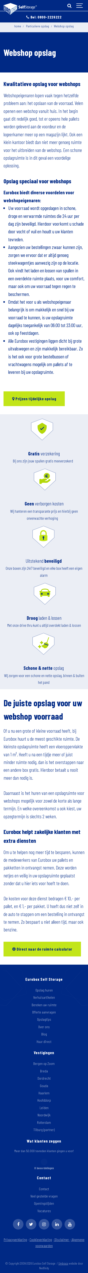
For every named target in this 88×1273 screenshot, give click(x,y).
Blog (44, 1034)
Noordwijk (44, 1115)
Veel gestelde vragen (44, 1196)
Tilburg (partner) (44, 1129)
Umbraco (63, 1263)
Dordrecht (44, 1078)
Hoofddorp (44, 1100)
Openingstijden (44, 1203)
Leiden (44, 1107)
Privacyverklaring (15, 1239)
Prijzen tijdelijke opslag (34, 398)
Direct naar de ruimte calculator (42, 949)
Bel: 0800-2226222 (43, 17)
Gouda (44, 1085)
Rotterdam (44, 1122)
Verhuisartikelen (44, 997)
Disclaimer (62, 1239)
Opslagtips (44, 1019)
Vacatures (44, 1210)
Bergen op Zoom (44, 1063)
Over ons (44, 1026)
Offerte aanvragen (44, 1012)
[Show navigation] (79, 6)
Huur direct (44, 1041)
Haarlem (44, 1093)
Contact (44, 1188)
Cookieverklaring (41, 1239)
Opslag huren (44, 990)
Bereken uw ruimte (44, 1005)
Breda (44, 1071)
